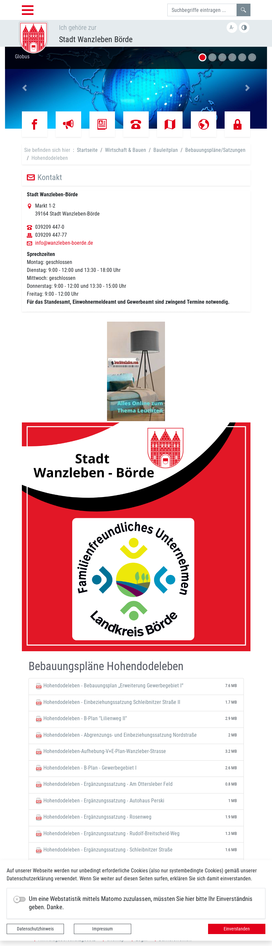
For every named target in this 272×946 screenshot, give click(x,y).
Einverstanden (237, 928)
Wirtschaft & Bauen (125, 150)
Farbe (244, 27)
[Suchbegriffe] (202, 10)
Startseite (87, 150)
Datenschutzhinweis (35, 928)
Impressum (102, 928)
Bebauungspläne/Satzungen (215, 150)
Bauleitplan (165, 150)
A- (232, 27)
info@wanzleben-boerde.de (64, 243)
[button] (24, 88)
